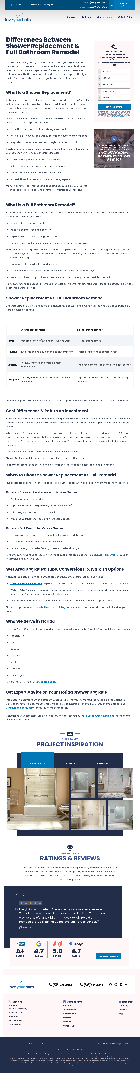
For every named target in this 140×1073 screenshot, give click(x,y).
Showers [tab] (70, 760)
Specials (122, 1009)
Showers (70, 17)
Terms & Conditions (31, 1044)
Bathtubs (87, 17)
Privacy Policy (15, 1044)
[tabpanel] (70, 799)
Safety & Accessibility (18, 1009)
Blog (120, 1013)
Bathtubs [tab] (102, 760)
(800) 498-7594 (62, 985)
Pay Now (49, 5)
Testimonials (69, 1009)
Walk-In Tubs (125, 17)
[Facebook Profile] (110, 984)
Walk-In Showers (16, 1012)
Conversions (103, 17)
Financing (123, 1005)
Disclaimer (46, 1044)
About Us (15, 5)
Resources (126, 1001)
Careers (67, 1017)
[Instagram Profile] (116, 984)
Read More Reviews (108, 956)
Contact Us (33, 5)
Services (15, 1001)
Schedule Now (120, 5)
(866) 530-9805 (93, 985)
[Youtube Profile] (126, 984)
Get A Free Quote (114, 107)
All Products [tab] (37, 760)
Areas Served (69, 1013)
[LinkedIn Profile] (121, 984)
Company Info (72, 1001)
